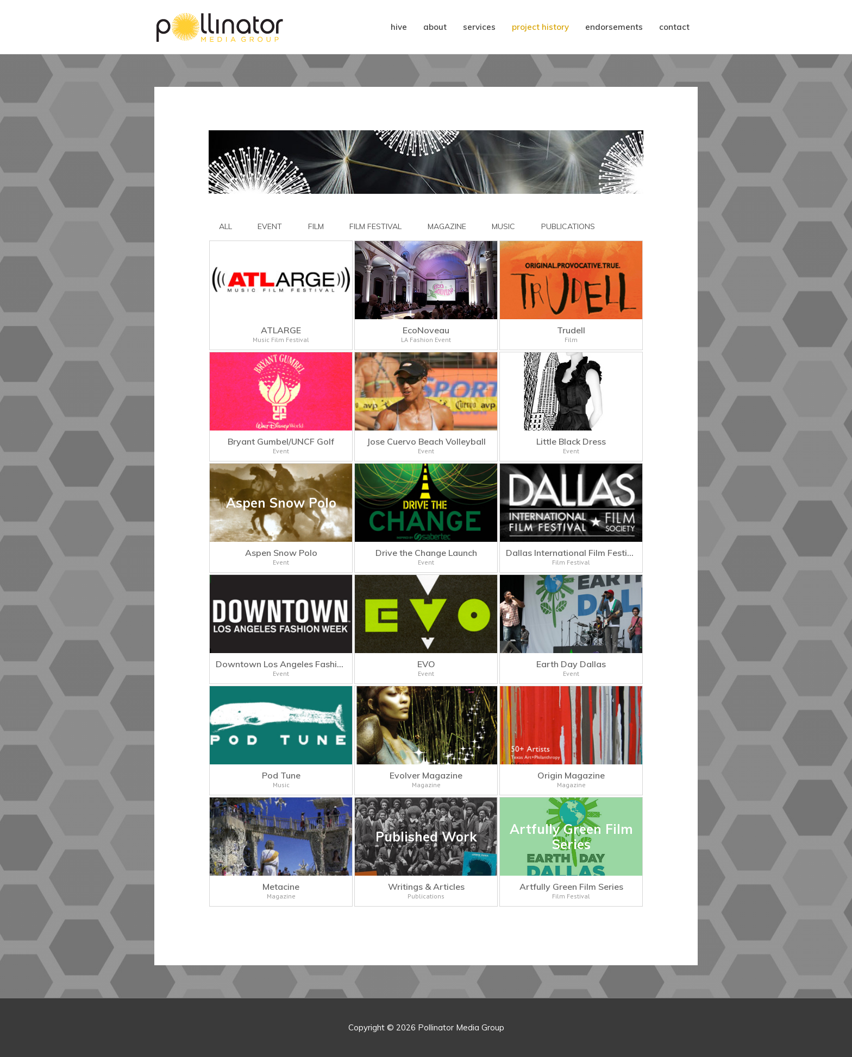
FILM (316, 226)
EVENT (270, 226)
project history (540, 27)
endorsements (614, 27)
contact (674, 27)
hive (399, 27)
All (225, 226)
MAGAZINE (447, 226)
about (435, 27)
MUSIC (503, 226)
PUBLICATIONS (568, 226)
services (479, 27)
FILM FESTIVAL (375, 226)
